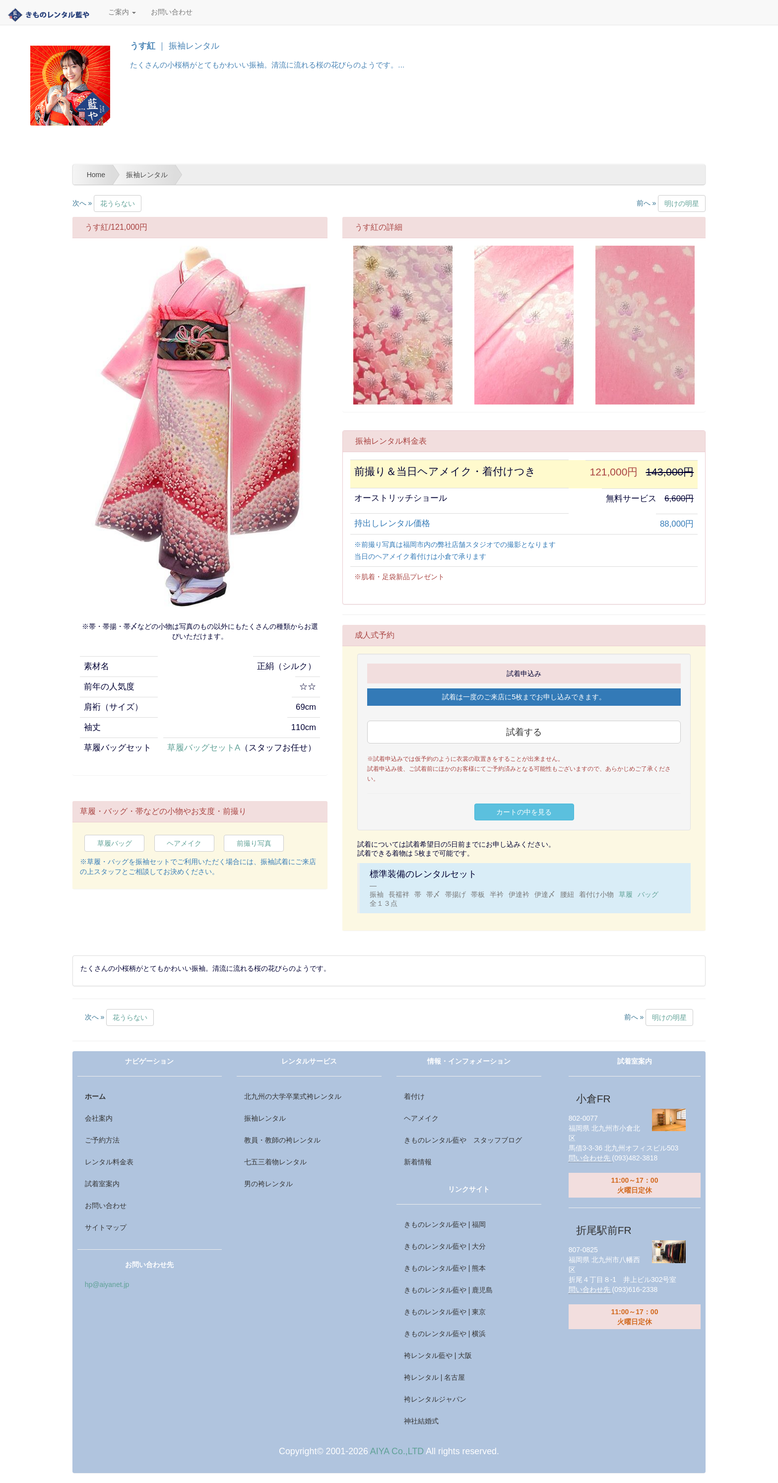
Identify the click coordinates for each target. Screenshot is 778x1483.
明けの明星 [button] (681, 203)
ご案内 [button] (122, 12)
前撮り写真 (254, 843)
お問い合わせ (172, 12)
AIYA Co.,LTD (397, 1451)
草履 (626, 894)
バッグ (648, 894)
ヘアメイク (184, 843)
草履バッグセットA (203, 747)
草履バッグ (114, 843)
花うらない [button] (117, 203)
